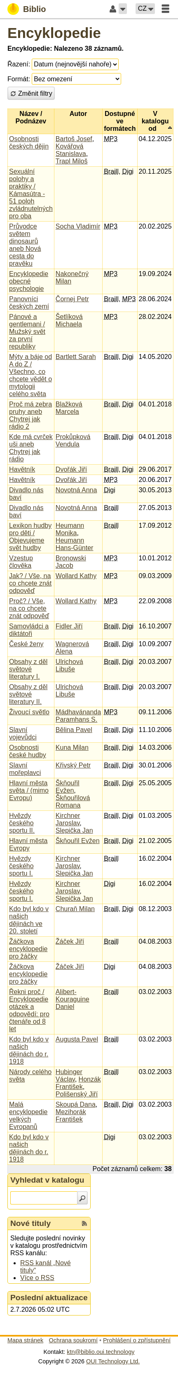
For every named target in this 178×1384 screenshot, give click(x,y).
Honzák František (78, 1083)
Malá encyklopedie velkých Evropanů (28, 1115)
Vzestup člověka (21, 562)
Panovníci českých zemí (29, 302)
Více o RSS (37, 1277)
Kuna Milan (72, 747)
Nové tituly (30, 1223)
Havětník (22, 469)
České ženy (26, 643)
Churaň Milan (75, 908)
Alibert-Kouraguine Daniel (72, 999)
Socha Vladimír (78, 226)
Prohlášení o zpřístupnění (137, 1340)
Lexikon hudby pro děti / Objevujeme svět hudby (30, 536)
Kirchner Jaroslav (68, 819)
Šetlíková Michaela (69, 320)
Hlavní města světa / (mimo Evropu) (29, 790)
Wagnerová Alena (72, 647)
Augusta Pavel (77, 1039)
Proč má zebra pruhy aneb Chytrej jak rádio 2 (30, 415)
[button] (123, 8)
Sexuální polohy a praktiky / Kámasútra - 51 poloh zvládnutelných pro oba (31, 194)
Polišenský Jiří (77, 1094)
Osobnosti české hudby (27, 751)
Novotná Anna (76, 490)
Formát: (18, 79)
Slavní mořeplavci (25, 769)
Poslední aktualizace (49, 1297)
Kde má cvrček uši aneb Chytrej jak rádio (31, 448)
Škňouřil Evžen (68, 786)
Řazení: (18, 64)
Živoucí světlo (29, 712)
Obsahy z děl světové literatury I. (28, 669)
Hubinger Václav (69, 1075)
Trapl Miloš (72, 161)
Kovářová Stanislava (71, 150)
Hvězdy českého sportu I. (21, 866)
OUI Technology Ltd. (113, 1361)
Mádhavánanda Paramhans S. (78, 716)
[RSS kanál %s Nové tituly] (84, 1223)
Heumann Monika (70, 529)
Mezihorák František (71, 1115)
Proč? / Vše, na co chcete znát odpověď (29, 608)
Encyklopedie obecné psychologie (28, 281)
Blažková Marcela (69, 408)
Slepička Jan (74, 830)
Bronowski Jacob (71, 562)
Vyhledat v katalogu (47, 1180)
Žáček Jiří (70, 941)
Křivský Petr (73, 765)
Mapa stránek (25, 1340)
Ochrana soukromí (73, 1340)
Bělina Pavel (74, 729)
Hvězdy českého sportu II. (22, 823)
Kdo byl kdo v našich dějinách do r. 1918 (29, 1050)
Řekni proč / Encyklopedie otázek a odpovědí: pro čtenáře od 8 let (29, 1010)
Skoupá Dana (76, 1104)
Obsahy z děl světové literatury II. (28, 694)
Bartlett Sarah (76, 356)
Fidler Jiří (69, 626)
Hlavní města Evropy (28, 844)
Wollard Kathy (76, 575)
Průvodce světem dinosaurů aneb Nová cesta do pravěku (25, 245)
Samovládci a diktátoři (29, 630)
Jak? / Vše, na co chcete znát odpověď (30, 583)
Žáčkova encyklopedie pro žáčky (28, 949)
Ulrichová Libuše (69, 665)
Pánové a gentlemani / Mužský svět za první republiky (27, 331)
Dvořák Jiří (71, 469)
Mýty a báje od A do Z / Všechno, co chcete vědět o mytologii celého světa (30, 375)
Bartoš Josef (74, 138)
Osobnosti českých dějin (29, 142)
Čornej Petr (72, 298)
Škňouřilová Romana (73, 801)
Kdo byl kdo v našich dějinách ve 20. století (29, 920)
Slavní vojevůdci (23, 733)
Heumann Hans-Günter (75, 544)
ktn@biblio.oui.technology (100, 1352)
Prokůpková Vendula (73, 440)
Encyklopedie (54, 33)
